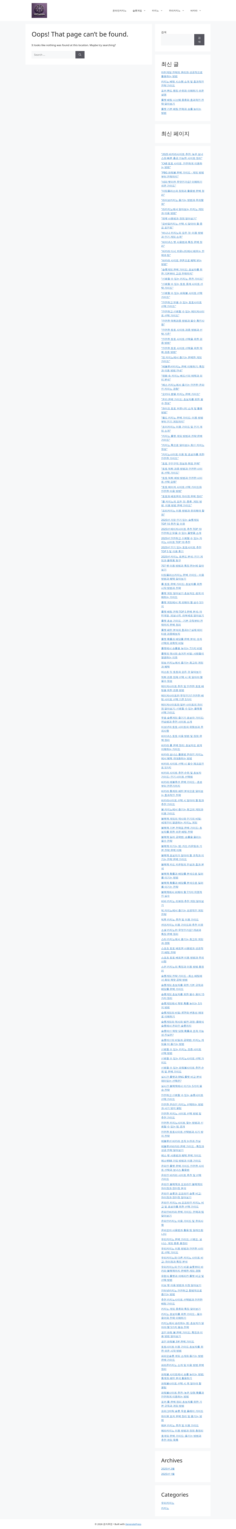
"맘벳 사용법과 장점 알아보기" (179, 218)
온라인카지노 (119, 10)
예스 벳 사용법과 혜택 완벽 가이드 (181, 1155)
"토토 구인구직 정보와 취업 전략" (180, 463)
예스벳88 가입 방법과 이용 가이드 (181, 1160)
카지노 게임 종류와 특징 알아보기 (181, 1309)
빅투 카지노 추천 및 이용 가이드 (180, 919)
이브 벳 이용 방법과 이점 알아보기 (181, 1285)
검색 (163, 32)
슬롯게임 (141, 10)
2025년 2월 (168, 1468)
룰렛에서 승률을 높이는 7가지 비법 (181, 648)
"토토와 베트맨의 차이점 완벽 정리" (182, 496)
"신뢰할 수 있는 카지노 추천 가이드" (182, 278)
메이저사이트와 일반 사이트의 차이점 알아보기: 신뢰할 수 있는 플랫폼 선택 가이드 (182, 708)
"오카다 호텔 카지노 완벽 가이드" (180, 394)
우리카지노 (178, 10)
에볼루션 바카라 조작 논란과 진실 (181, 1141)
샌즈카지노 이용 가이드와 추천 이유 (182, 924)
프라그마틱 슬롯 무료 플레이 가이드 (182, 1411)
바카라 (197, 10)
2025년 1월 (168, 1474)
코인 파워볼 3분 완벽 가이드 (177, 1341)
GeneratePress (133, 1524)
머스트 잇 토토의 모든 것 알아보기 (181, 672)
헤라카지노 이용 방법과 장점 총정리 (182, 1430)
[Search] (80, 54)
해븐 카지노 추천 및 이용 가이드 (180, 1425)
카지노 (159, 10)
